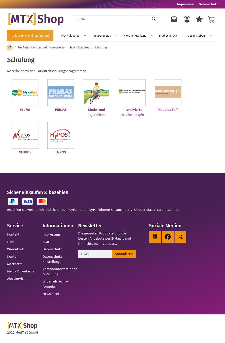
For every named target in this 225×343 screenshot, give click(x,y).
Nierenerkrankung (118, 35)
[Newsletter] (174, 19)
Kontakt (13, 234)
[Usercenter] (187, 19)
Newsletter (51, 294)
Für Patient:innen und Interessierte (41, 47)
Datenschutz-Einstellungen (53, 259)
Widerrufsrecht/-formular (56, 284)
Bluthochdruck (145, 35)
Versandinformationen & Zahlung (60, 271)
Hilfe (10, 242)
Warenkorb (15, 249)
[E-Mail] (95, 254)
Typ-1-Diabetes (67, 35)
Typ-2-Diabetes (91, 35)
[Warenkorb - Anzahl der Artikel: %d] (211, 19)
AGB (46, 242)
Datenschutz (208, 4)
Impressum (185, 4)
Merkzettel (15, 264)
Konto (12, 257)
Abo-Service (16, 279)
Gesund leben (167, 35)
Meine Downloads (20, 271)
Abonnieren (124, 254)
